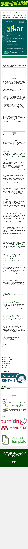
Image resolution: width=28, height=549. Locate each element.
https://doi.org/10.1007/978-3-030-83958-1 (10, 321)
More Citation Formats (7, 121)
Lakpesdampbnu (17, 455)
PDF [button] (14, 57)
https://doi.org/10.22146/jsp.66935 (11, 285)
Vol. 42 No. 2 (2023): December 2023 (16, 12)
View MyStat (7, 388)
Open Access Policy (6, 363)
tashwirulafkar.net (8, 454)
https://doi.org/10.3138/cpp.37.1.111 (11, 199)
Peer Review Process (7, 367)
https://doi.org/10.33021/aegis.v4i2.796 (14, 189)
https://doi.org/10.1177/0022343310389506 (15, 244)
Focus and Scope (6, 346)
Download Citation (18, 121)
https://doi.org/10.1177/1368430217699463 (16, 327)
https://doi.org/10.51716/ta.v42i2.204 (10, 62)
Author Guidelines (6, 357)
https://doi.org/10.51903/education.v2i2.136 (10, 209)
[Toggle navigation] (2, 8)
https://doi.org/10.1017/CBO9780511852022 (10, 280)
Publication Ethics (6, 349)
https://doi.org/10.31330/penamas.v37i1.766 (10, 250)
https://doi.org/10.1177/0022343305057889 (12, 167)
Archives (7, 12)
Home (3, 12)
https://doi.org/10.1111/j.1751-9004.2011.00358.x (11, 194)
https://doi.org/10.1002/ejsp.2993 (8, 339)
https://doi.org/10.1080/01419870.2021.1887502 (11, 302)
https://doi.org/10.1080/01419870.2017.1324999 (11, 316)
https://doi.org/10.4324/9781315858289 (9, 185)
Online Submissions (6, 355)
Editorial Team (5, 351)
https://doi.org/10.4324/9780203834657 (9, 147)
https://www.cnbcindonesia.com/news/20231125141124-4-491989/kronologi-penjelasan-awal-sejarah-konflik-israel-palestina (13, 295)
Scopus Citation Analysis (7, 359)
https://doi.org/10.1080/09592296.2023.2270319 (16, 213)
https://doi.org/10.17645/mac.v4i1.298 (9, 264)
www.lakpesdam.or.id (16, 453)
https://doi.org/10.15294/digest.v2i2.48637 (10, 256)
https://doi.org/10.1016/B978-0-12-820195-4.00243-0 (12, 203)
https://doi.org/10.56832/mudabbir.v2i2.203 (10, 332)
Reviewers (5, 353)
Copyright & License (6, 365)
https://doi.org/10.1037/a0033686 (17, 311)
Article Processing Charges (8, 361)
